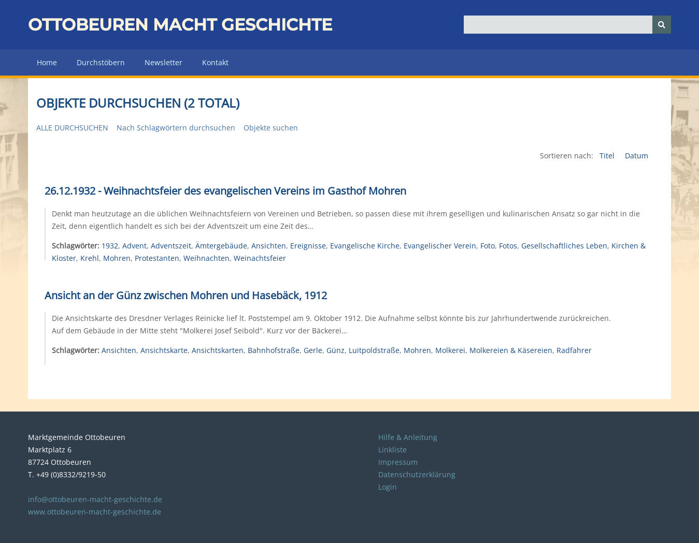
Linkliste (392, 449)
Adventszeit (171, 246)
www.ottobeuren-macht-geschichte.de (94, 512)
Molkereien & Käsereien (510, 350)
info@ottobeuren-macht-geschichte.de (95, 499)
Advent (134, 246)
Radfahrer (574, 350)
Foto (487, 246)
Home (47, 62)
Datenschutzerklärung (416, 474)
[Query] (567, 25)
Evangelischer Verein (440, 246)
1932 (110, 246)
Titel (608, 155)
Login (387, 487)
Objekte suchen (271, 128)
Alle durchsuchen (72, 128)
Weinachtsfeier (260, 258)
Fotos (508, 246)
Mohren (117, 258)
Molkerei (450, 350)
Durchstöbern (101, 62)
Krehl (89, 258)
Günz (335, 350)
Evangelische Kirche (365, 246)
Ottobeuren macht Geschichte (180, 24)
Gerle (313, 350)
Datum (636, 155)
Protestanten (157, 258)
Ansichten (268, 246)
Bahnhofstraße (273, 350)
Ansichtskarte (164, 350)
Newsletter (163, 62)
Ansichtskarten (218, 350)
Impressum (398, 462)
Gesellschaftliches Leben (564, 246)
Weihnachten (206, 258)
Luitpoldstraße (374, 350)
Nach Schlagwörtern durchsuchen (176, 128)
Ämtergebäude (221, 246)
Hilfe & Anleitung (407, 437)
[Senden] (661, 25)
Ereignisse (308, 246)
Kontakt (215, 62)
